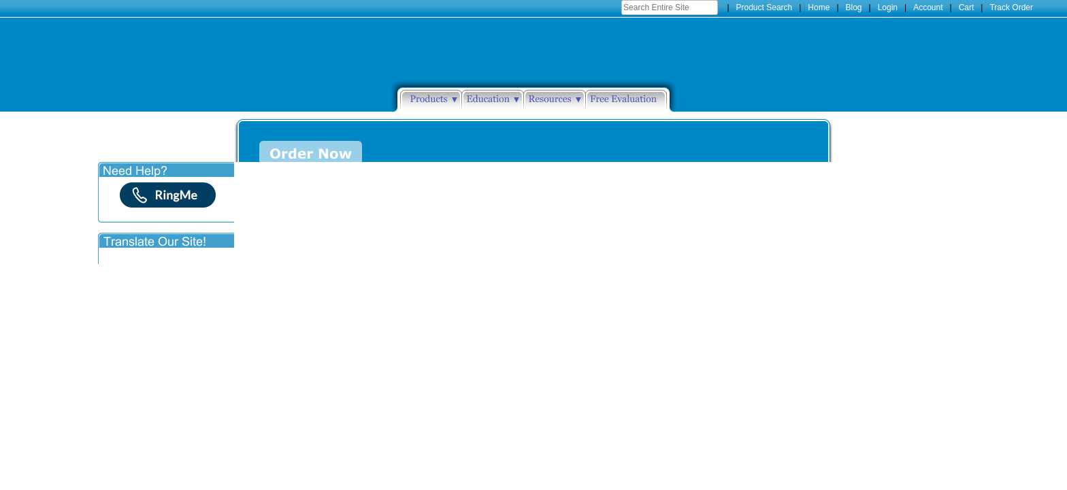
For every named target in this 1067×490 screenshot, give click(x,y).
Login (888, 7)
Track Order (1011, 7)
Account (927, 7)
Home (819, 7)
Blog (854, 7)
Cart (966, 7)
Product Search (764, 7)
